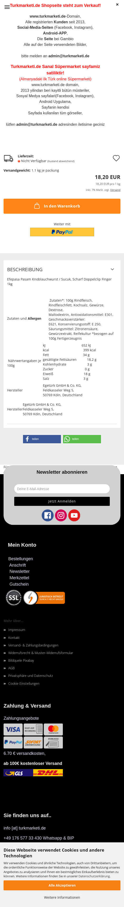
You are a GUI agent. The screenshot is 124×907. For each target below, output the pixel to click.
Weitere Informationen (62, 897)
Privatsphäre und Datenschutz (30, 675)
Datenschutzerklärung (94, 876)
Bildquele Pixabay (21, 660)
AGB (11, 668)
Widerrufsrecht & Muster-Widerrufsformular (40, 653)
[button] (42, 439)
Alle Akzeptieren (62, 885)
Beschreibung (25, 269)
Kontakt (14, 637)
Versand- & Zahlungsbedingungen (33, 645)
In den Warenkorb (56, 205)
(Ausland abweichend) (60, 161)
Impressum (16, 629)
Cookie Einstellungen (23, 683)
